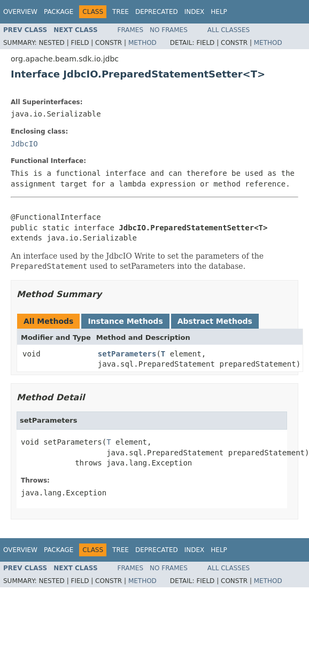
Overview (20, 11)
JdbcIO (24, 143)
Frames (131, 30)
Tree (120, 11)
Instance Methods (125, 321)
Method (142, 42)
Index (194, 11)
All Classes (228, 30)
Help (219, 11)
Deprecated (156, 11)
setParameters (127, 354)
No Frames (169, 30)
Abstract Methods (214, 321)
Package (58, 11)
